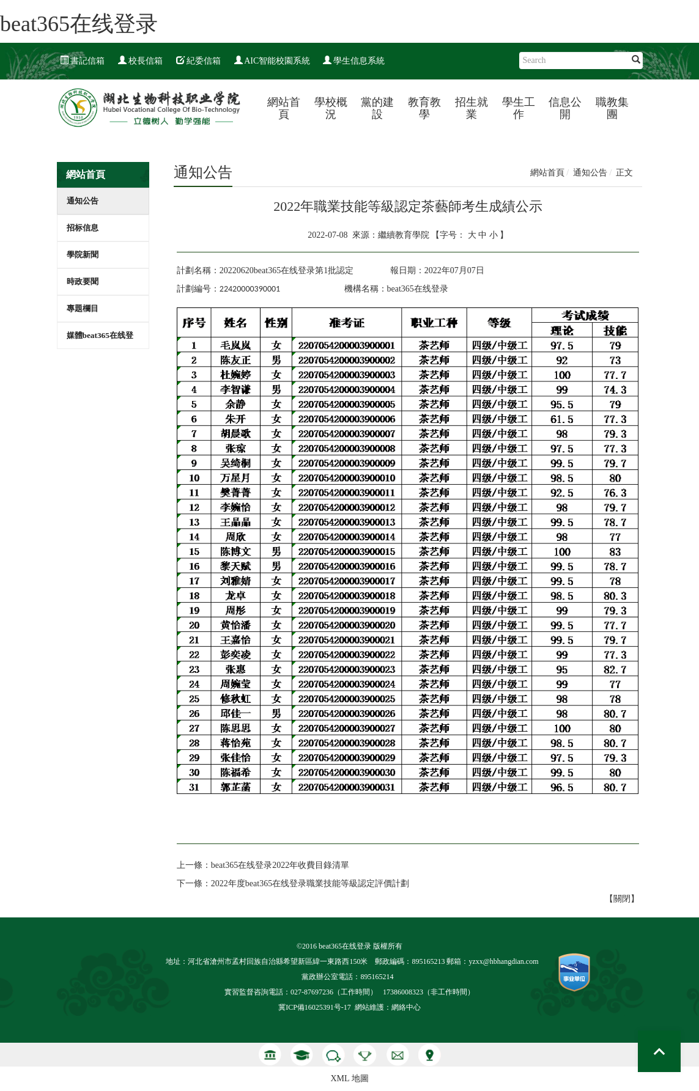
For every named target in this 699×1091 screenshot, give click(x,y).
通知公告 (82, 200)
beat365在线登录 (79, 24)
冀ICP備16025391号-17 (314, 1007)
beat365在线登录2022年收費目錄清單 (280, 865)
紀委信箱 (198, 60)
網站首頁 (283, 108)
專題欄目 (82, 308)
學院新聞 (82, 254)
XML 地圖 (349, 1078)
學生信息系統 (354, 60)
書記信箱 (82, 60)
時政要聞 (82, 281)
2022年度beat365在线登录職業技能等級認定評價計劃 (310, 883)
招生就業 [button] (471, 108)
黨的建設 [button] (377, 108)
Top (659, 1051)
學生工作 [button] (518, 108)
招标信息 (82, 227)
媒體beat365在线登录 (100, 339)
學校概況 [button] (330, 108)
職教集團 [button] (612, 108)
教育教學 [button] (424, 108)
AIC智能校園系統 (272, 60)
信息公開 (565, 108)
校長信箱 (140, 60)
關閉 (622, 898)
